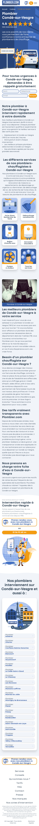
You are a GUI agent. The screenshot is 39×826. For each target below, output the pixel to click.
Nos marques (19, 799)
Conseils (19, 775)
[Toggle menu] (35, 3)
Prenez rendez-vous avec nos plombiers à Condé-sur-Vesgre (17, 522)
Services (19, 771)
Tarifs (19, 783)
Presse (19, 795)
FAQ (19, 787)
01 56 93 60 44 (19, 532)
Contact (19, 791)
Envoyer (32, 95)
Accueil (4, 9)
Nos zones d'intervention (19, 803)
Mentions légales (31, 822)
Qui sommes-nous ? (19, 779)
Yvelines (12, 9)
